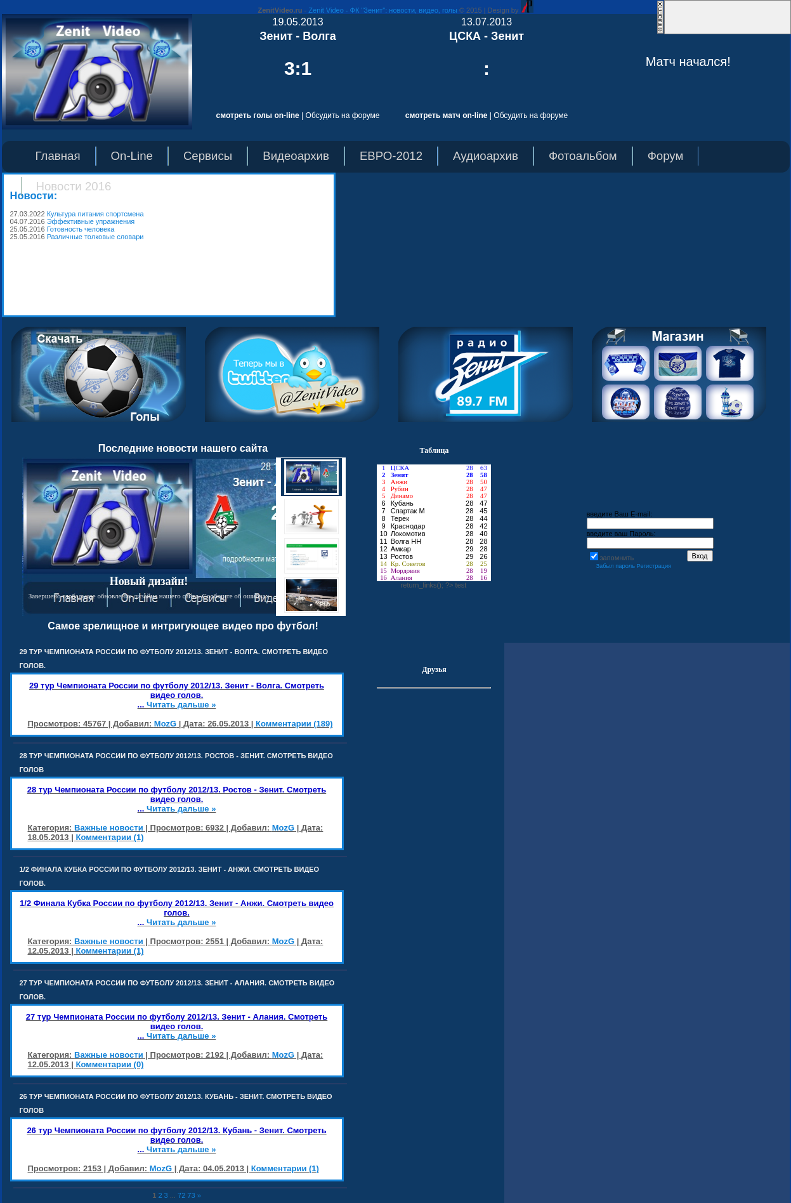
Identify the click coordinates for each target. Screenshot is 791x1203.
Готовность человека (81, 229)
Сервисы (207, 155)
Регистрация (654, 566)
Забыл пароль (615, 566)
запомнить (617, 558)
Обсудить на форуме (343, 115)
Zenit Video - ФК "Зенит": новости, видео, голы (382, 10)
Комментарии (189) (294, 723)
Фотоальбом (583, 155)
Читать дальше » (181, 704)
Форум (666, 155)
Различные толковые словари (95, 236)
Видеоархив (296, 155)
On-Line (132, 155)
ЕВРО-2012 (391, 155)
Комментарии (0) (109, 1064)
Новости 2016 (74, 186)
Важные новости (108, 827)
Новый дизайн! (149, 581)
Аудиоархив (485, 155)
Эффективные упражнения (91, 221)
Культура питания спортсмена (95, 214)
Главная (58, 155)
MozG (165, 723)
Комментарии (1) (109, 837)
